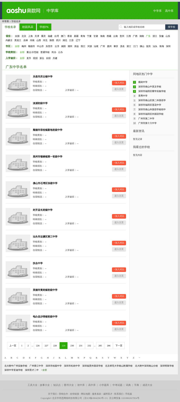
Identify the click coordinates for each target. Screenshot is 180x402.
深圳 (168, 46)
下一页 (118, 345)
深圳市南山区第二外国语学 (152, 100)
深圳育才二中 (32, 370)
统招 (35, 58)
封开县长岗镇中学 (43, 210)
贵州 (122, 36)
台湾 (56, 36)
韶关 (148, 46)
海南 (102, 36)
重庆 (43, 36)
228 (55, 345)
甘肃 (96, 36)
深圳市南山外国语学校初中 (152, 109)
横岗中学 (142, 82)
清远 (76, 46)
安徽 (161, 36)
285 (100, 345)
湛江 (129, 46)
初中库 (81, 385)
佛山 (142, 46)
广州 (102, 46)
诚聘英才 (107, 394)
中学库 (157, 10)
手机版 (128, 394)
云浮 (57, 46)
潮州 (70, 46)
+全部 (44, 370)
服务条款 (96, 394)
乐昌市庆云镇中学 (43, 76)
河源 (89, 46)
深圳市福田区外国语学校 (150, 114)
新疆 (76, 36)
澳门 (63, 36)
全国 (17, 36)
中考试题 (117, 385)
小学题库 (104, 385)
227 (46, 345)
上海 (30, 36)
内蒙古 (9, 40)
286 (109, 345)
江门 (135, 46)
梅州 (24, 46)
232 (89, 345)
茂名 (122, 46)
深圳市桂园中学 (54, 365)
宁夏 (89, 36)
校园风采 (27, 26)
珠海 (161, 46)
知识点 (57, 385)
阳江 (83, 46)
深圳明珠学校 (167, 365)
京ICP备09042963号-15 (95, 398)
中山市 (40, 46)
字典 (136, 385)
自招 (48, 58)
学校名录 (10, 26)
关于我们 (52, 394)
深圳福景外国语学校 (92, 365)
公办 (60, 52)
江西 (128, 36)
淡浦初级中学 (40, 103)
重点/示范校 (33, 52)
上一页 (12, 345)
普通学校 (45, 52)
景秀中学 (142, 95)
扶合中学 (38, 263)
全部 (17, 46)
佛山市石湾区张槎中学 (45, 183)
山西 (38, 40)
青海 (83, 36)
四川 (58, 40)
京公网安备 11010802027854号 (124, 398)
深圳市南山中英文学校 (149, 86)
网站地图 (85, 394)
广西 (135, 36)
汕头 (155, 46)
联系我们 (118, 394)
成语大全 (147, 385)
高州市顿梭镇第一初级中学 (47, 156)
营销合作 (63, 394)
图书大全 (69, 385)
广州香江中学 (36, 365)
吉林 (25, 40)
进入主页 (119, 89)
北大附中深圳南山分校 (146, 365)
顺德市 (31, 46)
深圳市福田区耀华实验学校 (152, 91)
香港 (69, 36)
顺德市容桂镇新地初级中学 (47, 130)
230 (72, 345)
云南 (115, 36)
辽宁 (78, 40)
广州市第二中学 (146, 118)
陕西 (52, 40)
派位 (42, 58)
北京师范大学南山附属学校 (119, 365)
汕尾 (96, 46)
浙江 (155, 36)
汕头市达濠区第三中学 (45, 236)
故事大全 (45, 385)
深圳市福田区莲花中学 (149, 105)
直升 (29, 58)
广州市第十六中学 (147, 123)
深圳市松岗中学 (72, 365)
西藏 (109, 36)
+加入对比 (119, 82)
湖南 (141, 36)
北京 (24, 36)
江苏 (71, 40)
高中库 (169, 10)
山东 (168, 36)
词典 (128, 385)
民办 (54, 52)
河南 (32, 40)
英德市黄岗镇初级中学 (45, 290)
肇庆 (116, 46)
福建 (50, 36)
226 (38, 345)
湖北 (65, 40)
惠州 (109, 46)
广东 (148, 36)
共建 (55, 58)
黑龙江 (17, 40)
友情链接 (74, 394)
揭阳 (63, 46)
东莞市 (49, 46)
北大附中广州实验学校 (15, 365)
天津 (37, 36)
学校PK (44, 26)
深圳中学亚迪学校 (13, 370)
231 (80, 345)
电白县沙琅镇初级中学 (45, 316)
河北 (45, 40)
